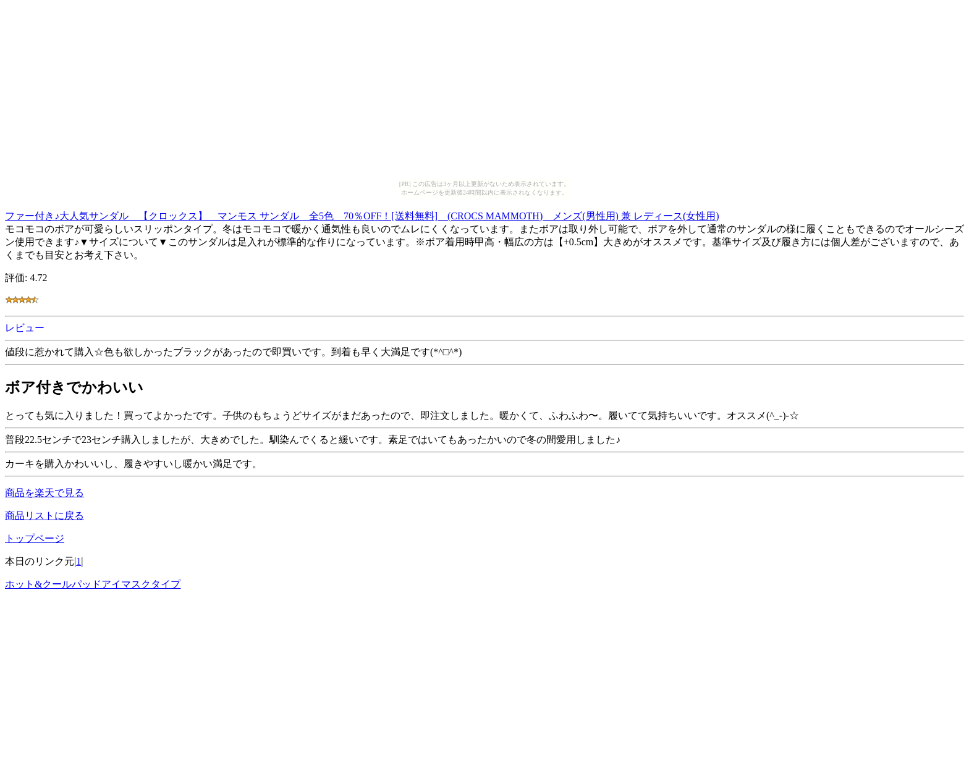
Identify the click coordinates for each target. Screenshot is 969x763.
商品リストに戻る (44, 515)
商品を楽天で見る (44, 492)
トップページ (34, 538)
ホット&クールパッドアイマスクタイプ (92, 584)
